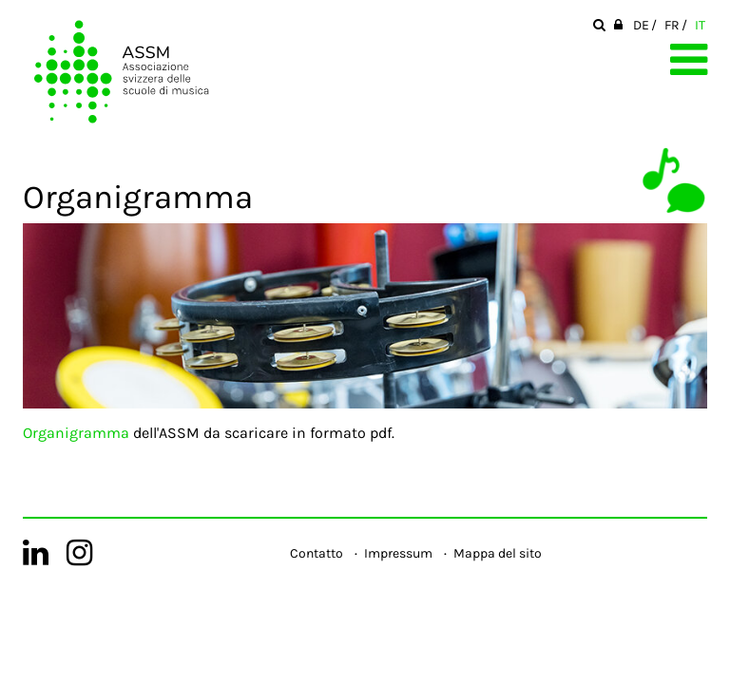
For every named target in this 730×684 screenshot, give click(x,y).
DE (641, 25)
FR (672, 25)
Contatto (316, 553)
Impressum (398, 553)
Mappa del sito (497, 553)
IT (700, 25)
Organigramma (76, 433)
